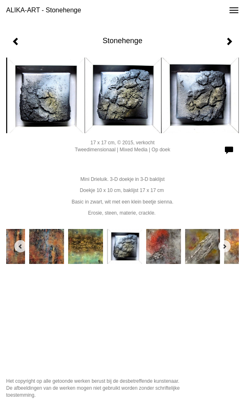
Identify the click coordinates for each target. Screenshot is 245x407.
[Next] (224, 246)
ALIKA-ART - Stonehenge (43, 10)
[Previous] (20, 246)
